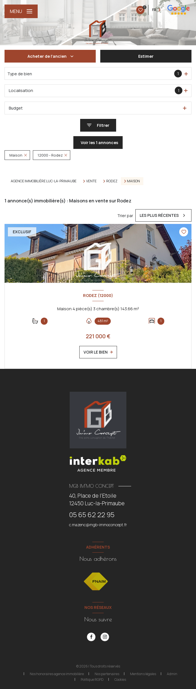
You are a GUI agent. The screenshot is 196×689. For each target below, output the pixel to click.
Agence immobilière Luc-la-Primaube (43, 181)
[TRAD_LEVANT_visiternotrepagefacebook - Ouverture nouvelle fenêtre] (91, 636)
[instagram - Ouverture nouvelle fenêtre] (104, 636)
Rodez (112, 181)
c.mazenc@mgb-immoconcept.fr (98, 524)
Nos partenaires (107, 673)
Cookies (120, 680)
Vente (91, 181)
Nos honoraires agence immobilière (57, 673)
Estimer (146, 56)
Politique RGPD (92, 679)
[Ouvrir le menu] (21, 11)
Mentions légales (143, 673)
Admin (172, 673)
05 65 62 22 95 (91, 514)
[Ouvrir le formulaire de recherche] (98, 125)
